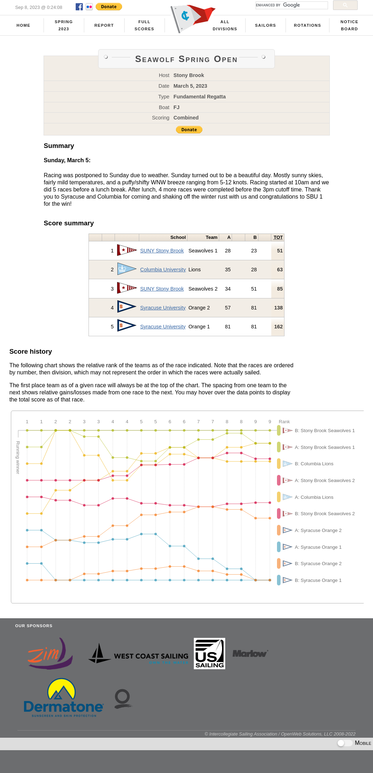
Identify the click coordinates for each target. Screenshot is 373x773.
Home (23, 25)
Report (104, 25)
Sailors (265, 25)
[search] (291, 5)
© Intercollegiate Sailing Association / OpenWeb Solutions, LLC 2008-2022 (280, 734)
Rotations (307, 25)
